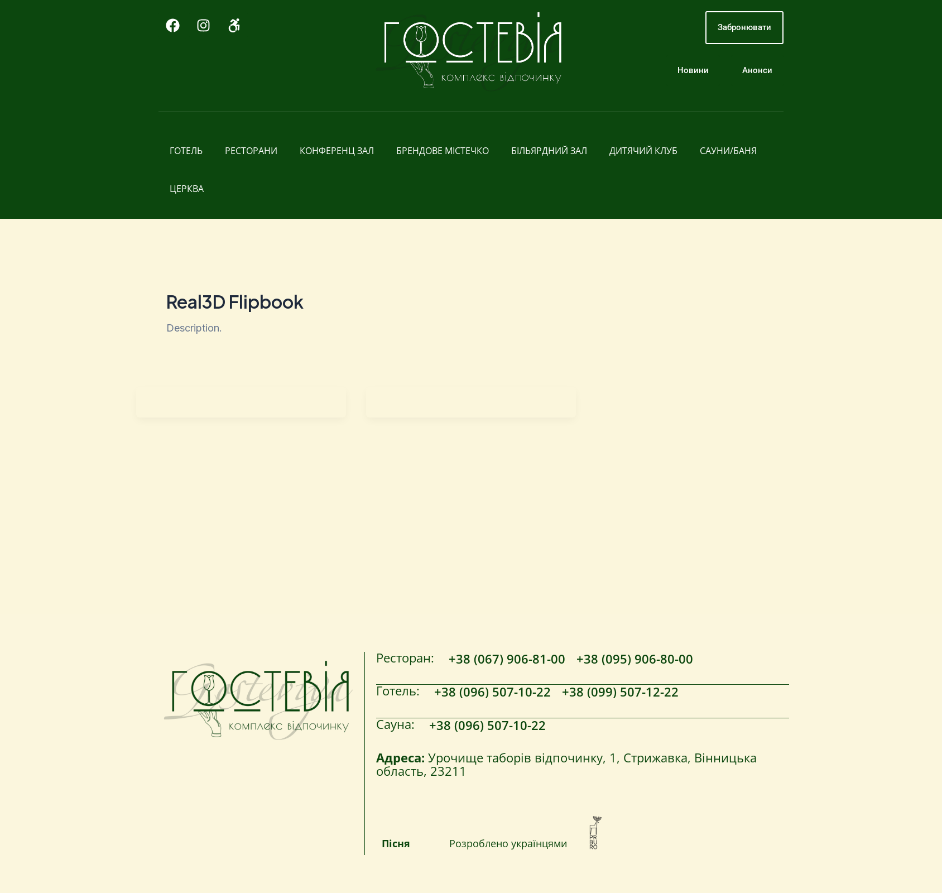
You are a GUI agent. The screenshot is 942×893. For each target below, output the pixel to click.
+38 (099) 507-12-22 (620, 692)
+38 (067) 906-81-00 (507, 659)
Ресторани (251, 151)
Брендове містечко (442, 151)
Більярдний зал (549, 151)
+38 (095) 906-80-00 (634, 659)
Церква (187, 189)
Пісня (396, 843)
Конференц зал (337, 151)
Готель (186, 151)
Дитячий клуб (643, 151)
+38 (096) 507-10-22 (492, 692)
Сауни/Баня (728, 151)
